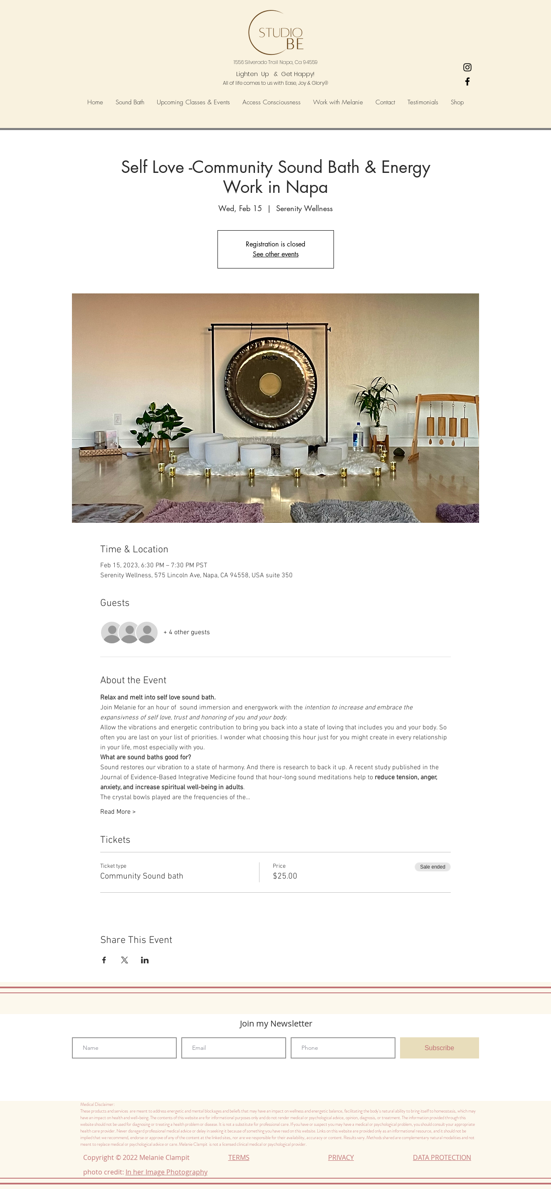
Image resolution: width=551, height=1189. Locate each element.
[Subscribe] (439, 1048)
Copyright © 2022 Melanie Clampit (138, 1157)
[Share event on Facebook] (104, 960)
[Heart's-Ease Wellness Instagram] (467, 67)
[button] (271, 102)
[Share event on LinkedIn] (145, 960)
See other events (276, 254)
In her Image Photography (167, 1172)
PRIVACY (341, 1157)
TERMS (239, 1157)
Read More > (118, 812)
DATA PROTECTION (442, 1157)
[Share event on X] (124, 960)
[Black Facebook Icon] (467, 81)
